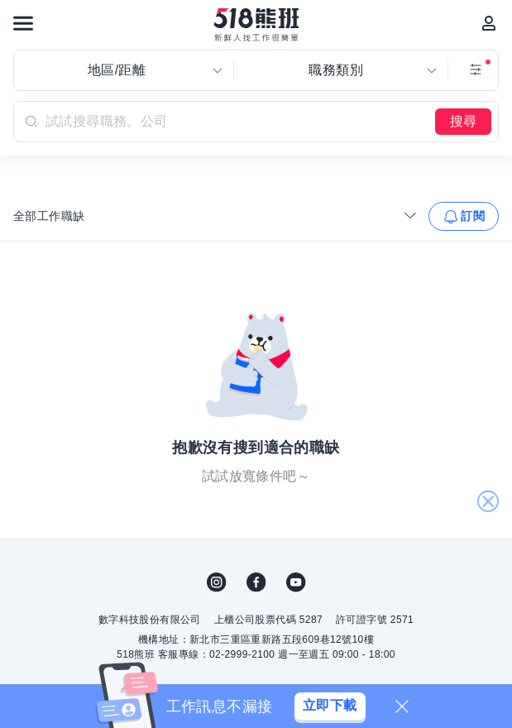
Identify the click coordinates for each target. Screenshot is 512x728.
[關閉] (402, 706)
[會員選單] (489, 23)
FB (256, 582)
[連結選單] (23, 23)
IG (217, 582)
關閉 (487, 502)
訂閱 (473, 216)
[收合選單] (410, 215)
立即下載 (330, 705)
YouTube (296, 582)
